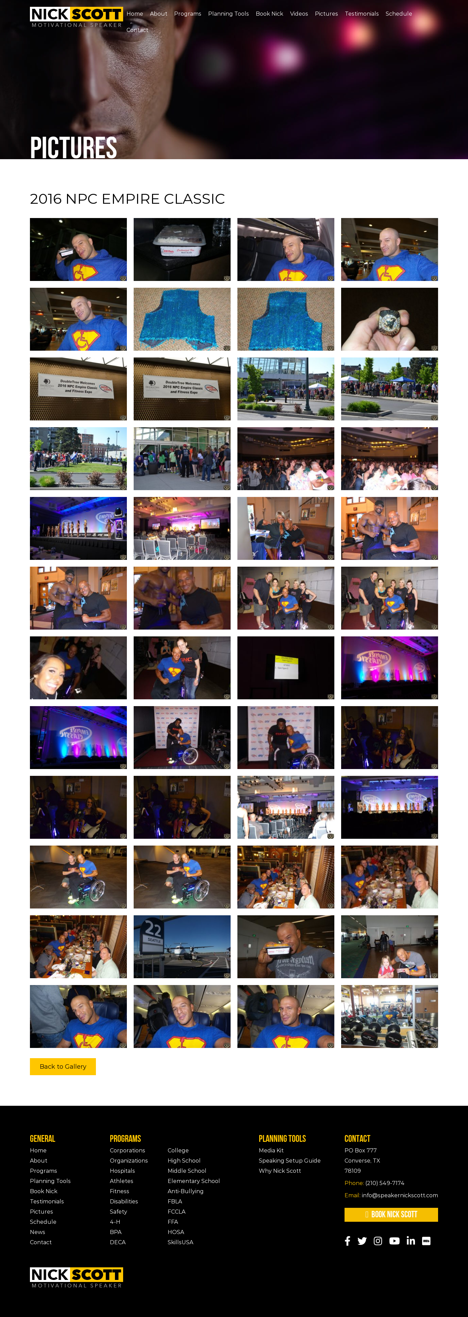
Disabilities (124, 1201)
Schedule (399, 14)
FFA (173, 1222)
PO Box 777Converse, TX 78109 (362, 1160)
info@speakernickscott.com (391, 1195)
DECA (118, 1242)
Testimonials (362, 14)
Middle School (187, 1171)
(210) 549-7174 (375, 1183)
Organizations (129, 1160)
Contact (137, 30)
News (37, 1232)
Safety (118, 1211)
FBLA (175, 1201)
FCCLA (176, 1211)
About (158, 14)
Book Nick (269, 14)
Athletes (121, 1181)
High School (184, 1160)
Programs (187, 14)
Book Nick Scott (391, 1215)
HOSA (176, 1232)
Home (135, 14)
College (178, 1150)
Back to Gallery (63, 1066)
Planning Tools (228, 14)
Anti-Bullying (186, 1191)
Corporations (127, 1150)
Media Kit (271, 1150)
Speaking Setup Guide (290, 1160)
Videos (299, 14)
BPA (115, 1232)
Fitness (119, 1191)
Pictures (326, 14)
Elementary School (194, 1181)
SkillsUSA (180, 1242)
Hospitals (122, 1171)
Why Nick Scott (280, 1171)
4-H (115, 1222)
